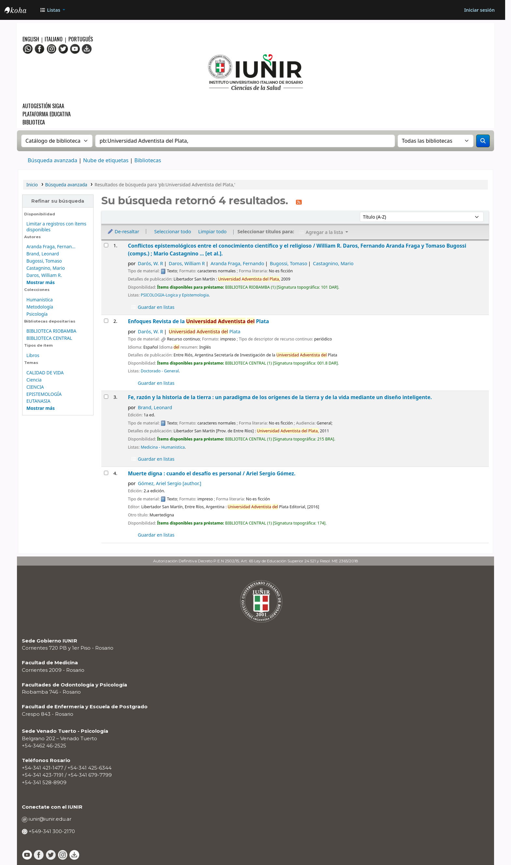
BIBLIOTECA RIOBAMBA (51, 331)
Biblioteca (33, 122)
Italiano (54, 39)
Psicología (37, 314)
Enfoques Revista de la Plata (198, 321)
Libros (32, 355)
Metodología (39, 307)
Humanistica (39, 299)
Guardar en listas (152, 307)
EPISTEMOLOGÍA (44, 394)
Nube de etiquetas (105, 160)
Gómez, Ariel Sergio (169, 483)
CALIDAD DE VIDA (45, 372)
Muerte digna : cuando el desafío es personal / (211, 473)
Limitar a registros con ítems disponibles (56, 226)
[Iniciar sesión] (479, 10)
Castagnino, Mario (45, 268)
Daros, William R (187, 263)
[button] (52, 10)
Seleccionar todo (172, 231)
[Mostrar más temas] (40, 408)
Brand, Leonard (42, 254)
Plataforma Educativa (46, 114)
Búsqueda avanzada (52, 160)
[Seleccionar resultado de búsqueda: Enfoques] (106, 321)
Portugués (80, 39)
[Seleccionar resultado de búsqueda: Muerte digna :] (106, 473)
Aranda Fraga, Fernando (237, 263)
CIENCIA (35, 387)
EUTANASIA (38, 401)
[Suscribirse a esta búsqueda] (299, 201)
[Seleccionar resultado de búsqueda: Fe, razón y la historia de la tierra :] (106, 397)
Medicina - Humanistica (163, 447)
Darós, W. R (150, 263)
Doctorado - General (160, 371)
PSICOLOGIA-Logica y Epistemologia (175, 295)
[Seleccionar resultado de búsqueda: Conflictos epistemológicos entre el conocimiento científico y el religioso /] (106, 245)
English (31, 39)
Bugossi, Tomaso (44, 261)
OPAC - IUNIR (21, 10)
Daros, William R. (44, 275)
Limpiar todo (212, 231)
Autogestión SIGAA (43, 106)
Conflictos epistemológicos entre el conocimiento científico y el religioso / (297, 249)
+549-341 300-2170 (51, 831)
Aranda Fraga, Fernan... (50, 246)
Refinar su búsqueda (57, 201)
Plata (205, 331)
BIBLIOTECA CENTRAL (49, 338)
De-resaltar (123, 231)
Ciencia (33, 380)
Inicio (32, 184)
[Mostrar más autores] (40, 282)
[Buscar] (483, 141)
